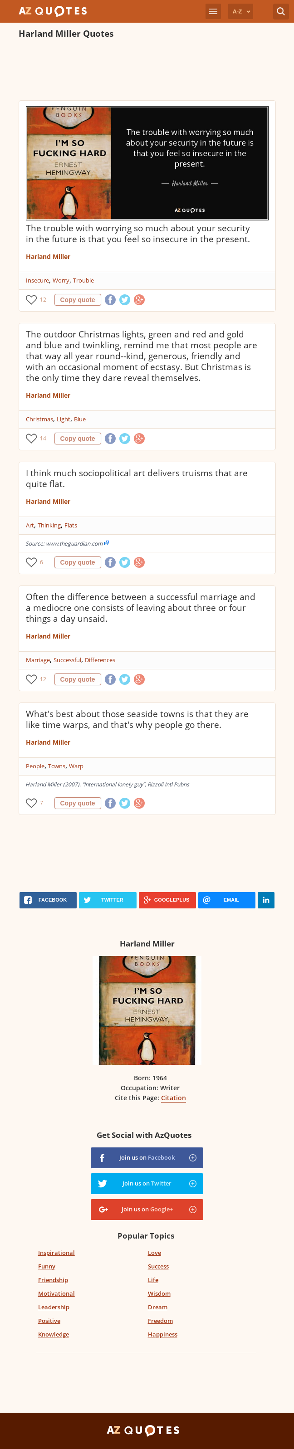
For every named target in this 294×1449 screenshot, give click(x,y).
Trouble (83, 280)
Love (154, 1253)
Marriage (38, 660)
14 (43, 438)
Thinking (49, 525)
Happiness (162, 1334)
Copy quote (77, 299)
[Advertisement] (147, 71)
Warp (76, 766)
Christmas (39, 419)
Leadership (53, 1307)
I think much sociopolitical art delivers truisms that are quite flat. (137, 478)
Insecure (37, 280)
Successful (67, 660)
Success (158, 1266)
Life (153, 1280)
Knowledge (53, 1334)
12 (43, 299)
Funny (46, 1266)
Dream (157, 1307)
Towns (56, 766)
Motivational (56, 1293)
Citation (173, 1097)
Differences (100, 660)
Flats (70, 525)
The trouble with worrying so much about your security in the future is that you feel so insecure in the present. (138, 233)
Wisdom (159, 1293)
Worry (61, 280)
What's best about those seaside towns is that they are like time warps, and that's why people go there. (137, 719)
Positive (49, 1321)
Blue (80, 419)
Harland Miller (48, 256)
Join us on (147, 1157)
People (35, 766)
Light (63, 419)
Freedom (160, 1321)
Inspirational (56, 1253)
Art (30, 525)
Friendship (53, 1280)
